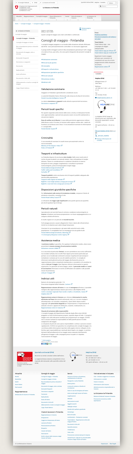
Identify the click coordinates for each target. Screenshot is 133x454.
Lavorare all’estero (46, 423)
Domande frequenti (46, 389)
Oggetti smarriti (72, 404)
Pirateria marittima (101, 35)
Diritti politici (71, 383)
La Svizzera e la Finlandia (93, 18)
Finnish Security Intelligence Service (53, 98)
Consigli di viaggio (41, 18)
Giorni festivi (18, 384)
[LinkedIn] (46, 343)
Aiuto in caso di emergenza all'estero (78, 390)
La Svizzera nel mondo (48, 2)
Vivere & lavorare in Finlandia (56, 18)
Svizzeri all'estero (46, 431)
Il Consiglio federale (23, 2)
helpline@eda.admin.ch (104, 98)
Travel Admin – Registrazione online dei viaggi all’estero (79, 420)
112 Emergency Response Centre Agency (55, 235)
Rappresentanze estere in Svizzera (53, 308)
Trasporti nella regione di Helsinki (52, 179)
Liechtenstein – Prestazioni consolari (78, 417)
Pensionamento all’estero (48, 425)
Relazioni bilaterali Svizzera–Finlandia (104, 396)
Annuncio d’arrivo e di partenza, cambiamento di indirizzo (76, 377)
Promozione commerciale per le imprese (79, 435)
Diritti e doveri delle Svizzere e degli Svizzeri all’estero (51, 437)
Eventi (16, 382)
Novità (17, 376)
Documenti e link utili (47, 402)
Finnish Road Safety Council (51, 197)
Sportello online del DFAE (44, 352)
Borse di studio (72, 414)
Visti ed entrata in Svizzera (78, 18)
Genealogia (71, 412)
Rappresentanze (29, 18)
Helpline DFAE (91, 352)
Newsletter (18, 379)
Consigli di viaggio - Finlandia (49, 376)
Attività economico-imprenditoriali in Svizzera (104, 388)
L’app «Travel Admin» (47, 407)
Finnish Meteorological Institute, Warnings (55, 232)
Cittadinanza (71, 429)
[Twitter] (44, 343)
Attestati (70, 398)
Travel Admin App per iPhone (105, 51)
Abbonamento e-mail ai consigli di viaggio (53, 405)
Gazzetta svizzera (72, 427)
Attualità (19, 18)
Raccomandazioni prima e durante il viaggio (51, 382)
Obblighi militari (72, 406)
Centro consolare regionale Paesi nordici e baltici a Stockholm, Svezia (64, 292)
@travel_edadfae (103, 136)
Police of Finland (47, 148)
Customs (68, 284)
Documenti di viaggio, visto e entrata (51, 386)
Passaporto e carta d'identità (75, 381)
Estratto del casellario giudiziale (76, 409)
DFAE (35, 2)
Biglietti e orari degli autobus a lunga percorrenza (58, 182)
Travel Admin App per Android (105, 53)
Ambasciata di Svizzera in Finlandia (25, 394)
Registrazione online (102, 67)
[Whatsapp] (49, 343)
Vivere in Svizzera (99, 382)
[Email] (51, 343)
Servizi (67, 18)
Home (16, 23)
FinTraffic (45, 172)
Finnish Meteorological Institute (52, 168)
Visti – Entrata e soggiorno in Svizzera (104, 376)
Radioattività (44, 397)
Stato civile (71, 432)
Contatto (97, 74)
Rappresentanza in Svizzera (49, 415)
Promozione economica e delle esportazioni (102, 399)
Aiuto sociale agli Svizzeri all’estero (77, 393)
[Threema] (47, 343)
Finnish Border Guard (49, 129)
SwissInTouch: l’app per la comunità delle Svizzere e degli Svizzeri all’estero (79, 438)
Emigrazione (44, 417)
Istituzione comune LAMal (50, 248)
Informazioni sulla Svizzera (101, 384)
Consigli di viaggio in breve (48, 379)
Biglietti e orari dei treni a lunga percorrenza (56, 184)
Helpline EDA (46, 294)
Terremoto (44, 394)
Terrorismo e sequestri (49, 103)
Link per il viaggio (47, 273)
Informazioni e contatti (100, 379)
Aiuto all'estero (45, 399)
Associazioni (44, 433)
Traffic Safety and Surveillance (51, 170)
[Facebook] (42, 343)
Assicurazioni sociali (73, 401)
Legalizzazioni (72, 396)
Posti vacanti (18, 387)
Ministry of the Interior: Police (51, 146)
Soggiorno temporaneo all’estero (50, 420)
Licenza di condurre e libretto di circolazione (76, 387)
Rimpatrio (44, 428)
